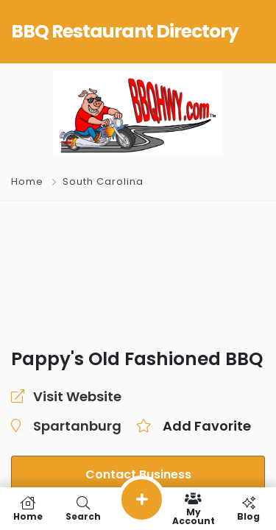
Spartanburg (77, 426)
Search (82, 508)
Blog (248, 508)
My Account (193, 509)
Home (27, 181)
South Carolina (103, 181)
